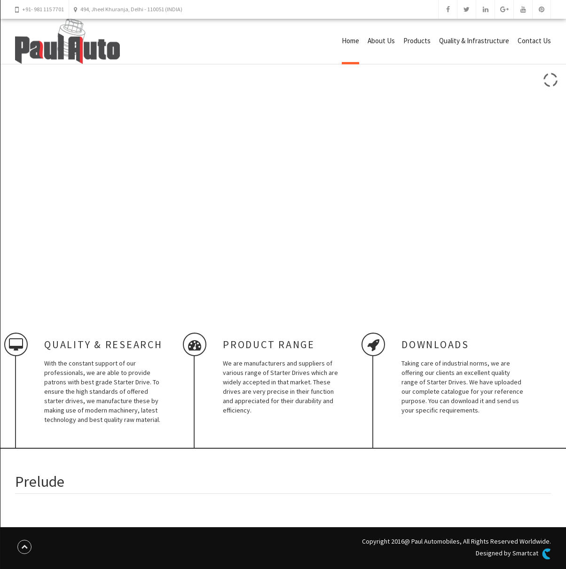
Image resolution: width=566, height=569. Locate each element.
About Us (381, 40)
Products (417, 40)
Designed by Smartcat (513, 554)
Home (350, 40)
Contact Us (534, 40)
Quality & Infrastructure (474, 40)
